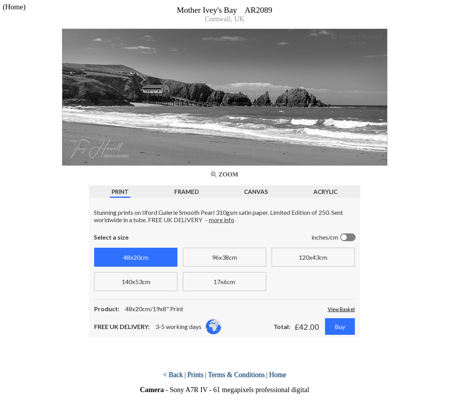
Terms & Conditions (236, 375)
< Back (173, 375)
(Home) (14, 7)
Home (277, 375)
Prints (195, 375)
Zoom (228, 174)
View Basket (341, 309)
